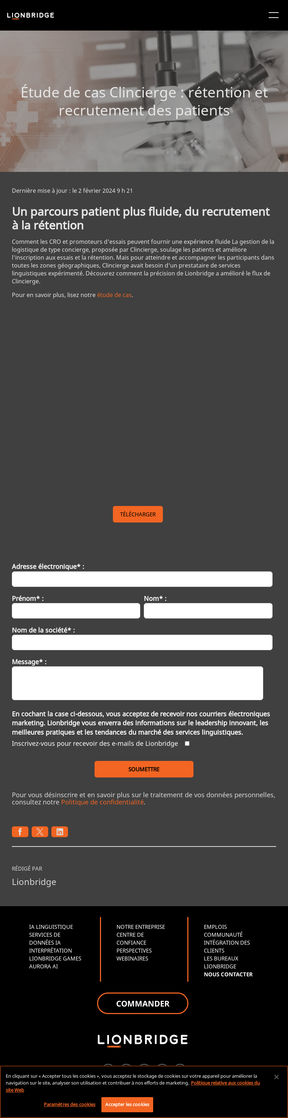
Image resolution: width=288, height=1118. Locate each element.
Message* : (29, 661)
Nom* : (155, 598)
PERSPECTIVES (134, 950)
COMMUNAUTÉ (223, 934)
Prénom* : (28, 598)
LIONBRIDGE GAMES (55, 958)
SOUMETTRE (143, 769)
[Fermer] (276, 1077)
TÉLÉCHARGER (138, 514)
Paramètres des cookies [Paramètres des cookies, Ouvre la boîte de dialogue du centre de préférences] (70, 1104)
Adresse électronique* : (48, 566)
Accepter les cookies (127, 1104)
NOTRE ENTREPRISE (140, 926)
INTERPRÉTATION (50, 950)
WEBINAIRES (132, 958)
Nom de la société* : (43, 630)
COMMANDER (142, 1003)
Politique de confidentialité (102, 802)
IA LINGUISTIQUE (51, 926)
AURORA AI (43, 966)
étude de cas (114, 295)
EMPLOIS (215, 926)
